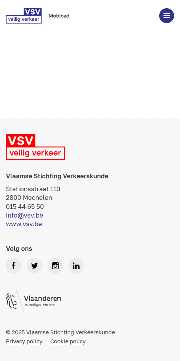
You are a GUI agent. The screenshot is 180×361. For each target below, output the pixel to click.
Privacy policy (24, 341)
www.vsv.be (24, 224)
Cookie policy (68, 341)
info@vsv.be (24, 215)
